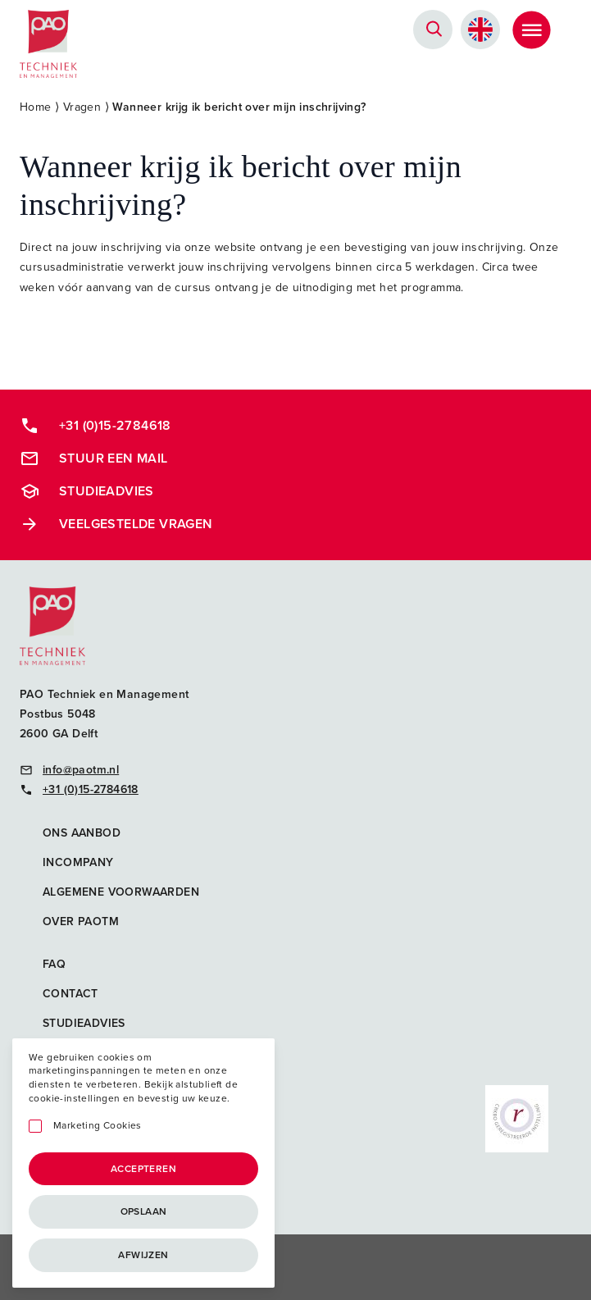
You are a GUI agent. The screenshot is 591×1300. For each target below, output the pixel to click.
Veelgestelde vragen (116, 524)
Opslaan (143, 1211)
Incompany (78, 862)
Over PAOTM (81, 921)
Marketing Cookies (97, 1126)
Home (36, 107)
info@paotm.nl (69, 769)
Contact (70, 993)
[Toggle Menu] (531, 29)
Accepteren (143, 1168)
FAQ (54, 964)
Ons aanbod (81, 833)
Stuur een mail (94, 458)
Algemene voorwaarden (121, 892)
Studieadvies (87, 491)
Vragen (82, 107)
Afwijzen (143, 1255)
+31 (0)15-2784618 (95, 426)
